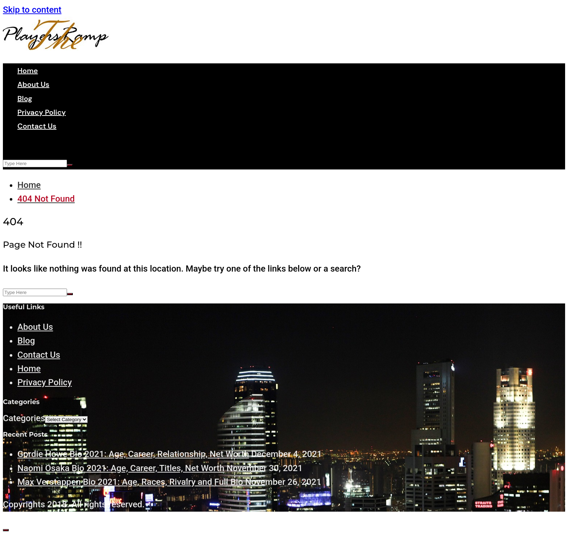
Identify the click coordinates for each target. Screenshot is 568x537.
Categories (24, 418)
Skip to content (32, 10)
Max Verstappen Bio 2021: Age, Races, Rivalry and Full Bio (130, 482)
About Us (33, 84)
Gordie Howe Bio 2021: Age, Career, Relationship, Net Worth (133, 454)
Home (27, 70)
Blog (24, 98)
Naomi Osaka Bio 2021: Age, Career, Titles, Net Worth (120, 468)
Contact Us (37, 126)
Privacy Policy (41, 112)
